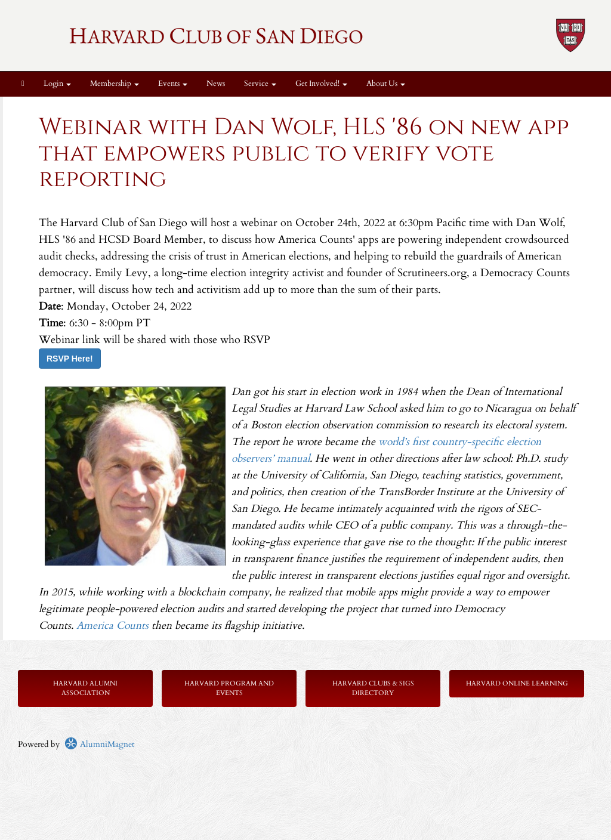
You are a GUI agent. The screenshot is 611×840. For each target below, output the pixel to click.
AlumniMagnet (99, 744)
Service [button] (260, 84)
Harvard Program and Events (229, 688)
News (215, 84)
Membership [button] (114, 84)
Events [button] (172, 84)
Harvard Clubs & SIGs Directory (373, 688)
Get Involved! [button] (321, 84)
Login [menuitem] (57, 84)
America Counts (112, 625)
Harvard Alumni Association (85, 688)
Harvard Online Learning (517, 683)
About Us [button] (385, 84)
